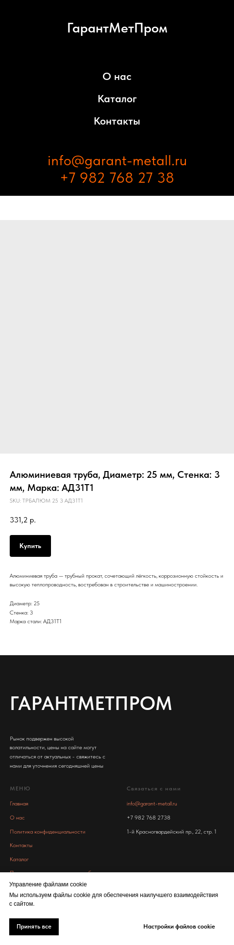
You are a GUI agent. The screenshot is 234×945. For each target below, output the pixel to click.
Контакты (117, 120)
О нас (117, 76)
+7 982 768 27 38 (117, 177)
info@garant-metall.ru (117, 160)
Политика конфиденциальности (47, 831)
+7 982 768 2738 (148, 817)
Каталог (117, 98)
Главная (19, 803)
